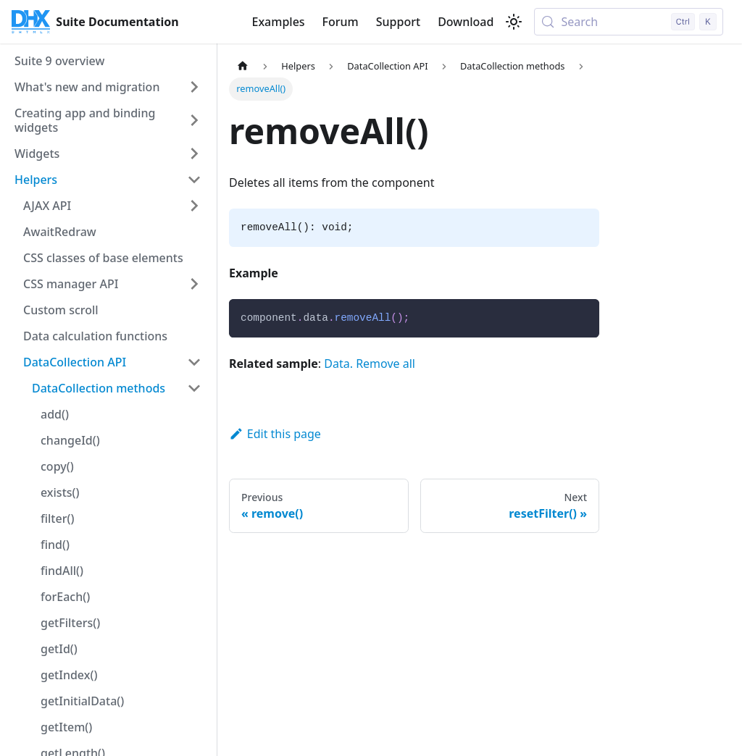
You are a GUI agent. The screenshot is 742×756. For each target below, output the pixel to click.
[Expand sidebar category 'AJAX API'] (194, 205)
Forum (340, 22)
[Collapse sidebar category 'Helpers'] (194, 179)
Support (398, 22)
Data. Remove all (369, 363)
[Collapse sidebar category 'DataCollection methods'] (194, 388)
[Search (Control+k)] (628, 21)
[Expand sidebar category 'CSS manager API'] (194, 283)
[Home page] (243, 66)
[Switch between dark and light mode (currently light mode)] (513, 21)
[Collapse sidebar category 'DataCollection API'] (194, 362)
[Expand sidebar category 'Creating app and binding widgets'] (194, 120)
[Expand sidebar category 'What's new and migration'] (194, 86)
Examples (277, 22)
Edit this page (275, 434)
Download (465, 22)
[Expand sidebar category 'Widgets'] (194, 153)
